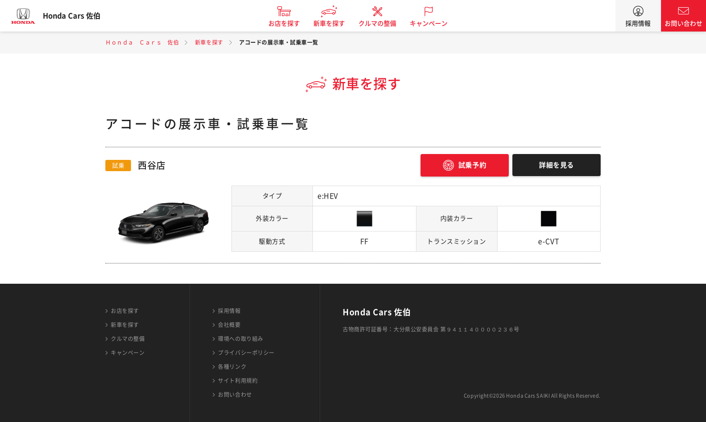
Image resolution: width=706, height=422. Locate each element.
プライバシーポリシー (246, 352)
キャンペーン (436, 23)
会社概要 (229, 324)
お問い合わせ (683, 23)
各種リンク (232, 366)
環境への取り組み (240, 338)
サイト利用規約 (238, 380)
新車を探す (336, 23)
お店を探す (291, 23)
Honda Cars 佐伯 (79, 15)
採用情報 (638, 23)
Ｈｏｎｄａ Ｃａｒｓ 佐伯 (142, 42)
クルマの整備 (384, 23)
